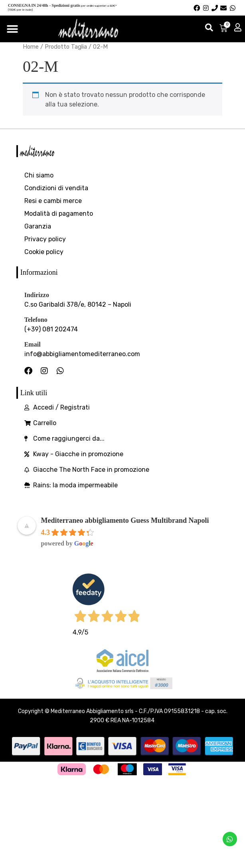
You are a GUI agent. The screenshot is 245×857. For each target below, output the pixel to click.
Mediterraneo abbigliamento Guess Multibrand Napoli (125, 520)
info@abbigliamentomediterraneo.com (82, 354)
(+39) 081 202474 (51, 329)
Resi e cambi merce (53, 201)
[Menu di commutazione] (12, 29)
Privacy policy (45, 239)
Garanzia (37, 226)
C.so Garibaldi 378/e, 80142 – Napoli (77, 304)
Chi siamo (38, 175)
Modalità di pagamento (58, 213)
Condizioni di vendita (56, 188)
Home (31, 46)
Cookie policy (43, 252)
